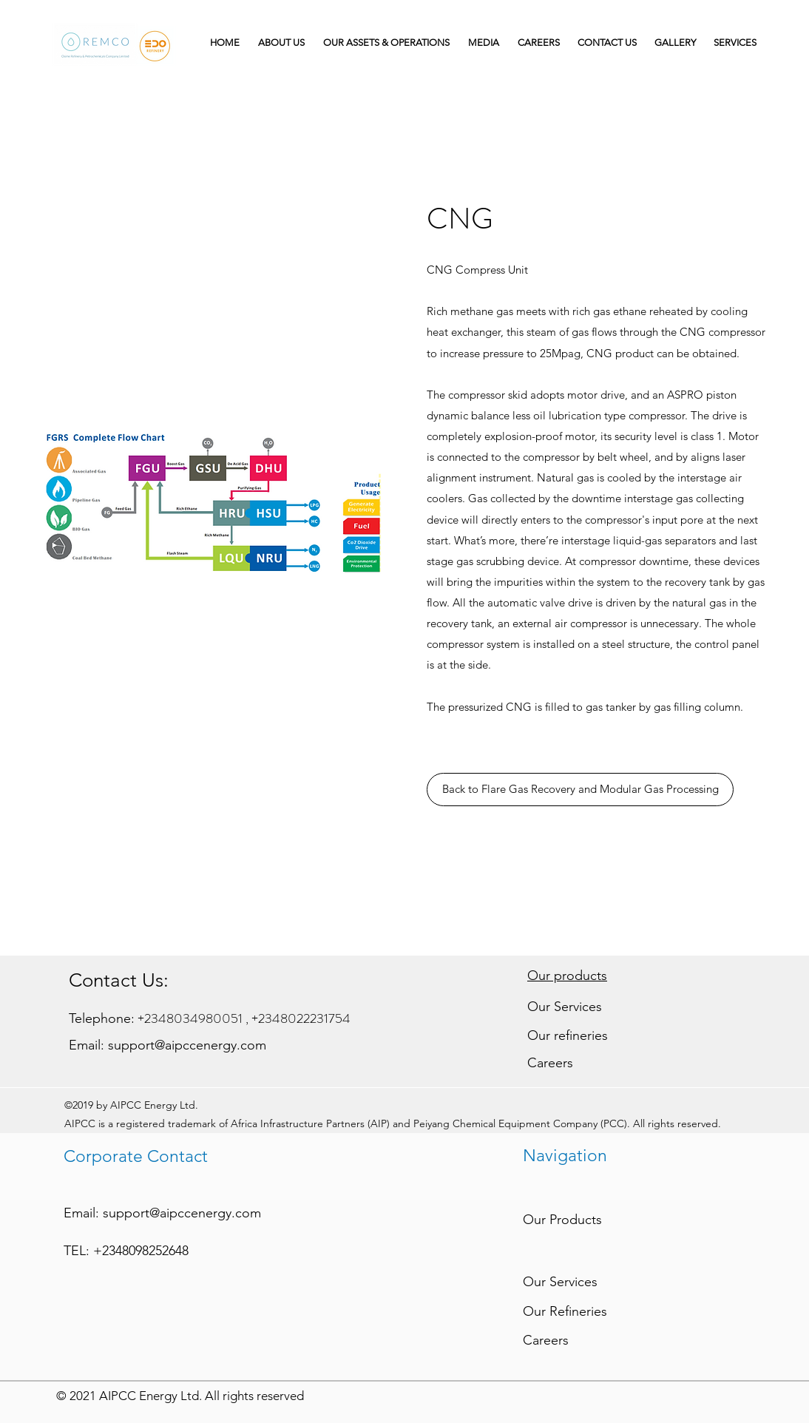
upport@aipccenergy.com (190, 1045)
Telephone (100, 1018)
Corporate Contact (136, 1156)
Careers (550, 1063)
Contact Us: (119, 980)
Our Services (564, 1006)
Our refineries (567, 1035)
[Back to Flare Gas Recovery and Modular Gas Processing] (580, 789)
